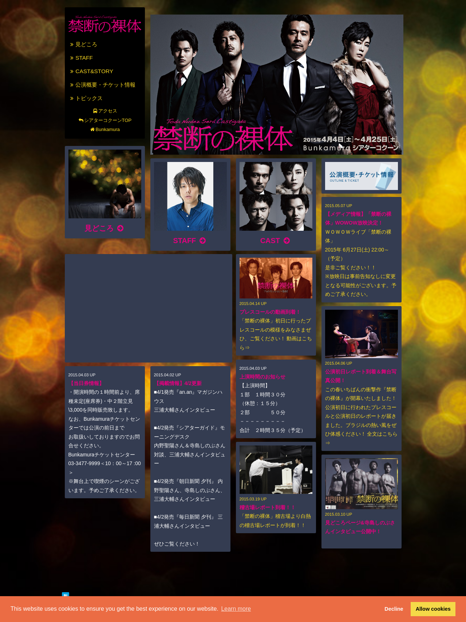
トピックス (85, 98)
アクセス (104, 111)
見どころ (83, 44)
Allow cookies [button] (433, 609)
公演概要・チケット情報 (102, 85)
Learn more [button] (236, 609)
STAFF (80, 58)
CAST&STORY (91, 71)
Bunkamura (105, 129)
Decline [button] (393, 609)
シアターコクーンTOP (104, 120)
